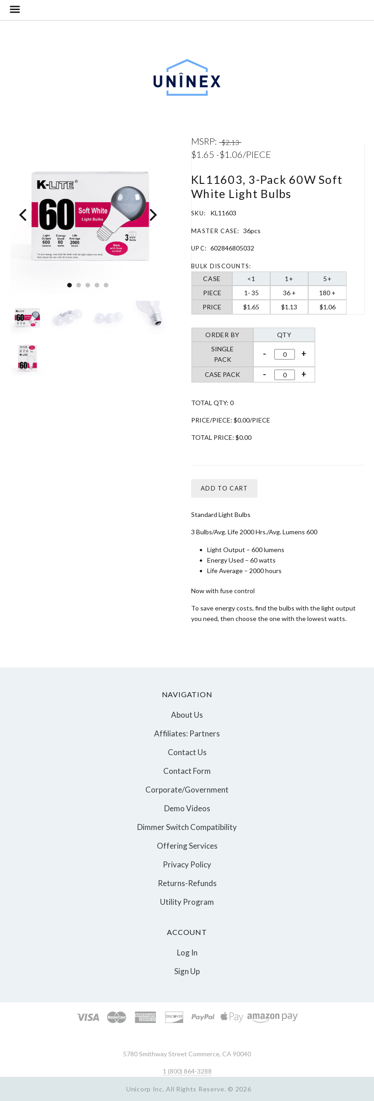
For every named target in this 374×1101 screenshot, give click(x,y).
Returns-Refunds (187, 883)
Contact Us (187, 752)
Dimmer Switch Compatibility (187, 827)
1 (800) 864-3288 (187, 1071)
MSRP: (205, 141)
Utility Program (187, 901)
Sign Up (187, 970)
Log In (187, 952)
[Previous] (24, 215)
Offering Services (187, 846)
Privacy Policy (187, 864)
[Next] (152, 215)
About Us (187, 715)
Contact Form (187, 771)
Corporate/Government (187, 789)
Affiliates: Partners (187, 733)
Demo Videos (187, 808)
